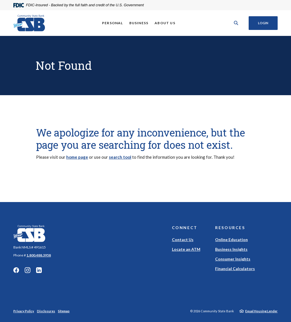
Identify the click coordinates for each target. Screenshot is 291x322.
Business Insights (231, 249)
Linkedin (39, 270)
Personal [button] (112, 23)
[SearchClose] (236, 23)
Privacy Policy (23, 311)
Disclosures (46, 311)
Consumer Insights (232, 258)
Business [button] (139, 23)
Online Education (231, 239)
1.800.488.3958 (38, 255)
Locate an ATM (186, 249)
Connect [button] (185, 227)
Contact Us (183, 239)
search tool (120, 157)
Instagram (27, 270)
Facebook (16, 270)
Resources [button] (230, 227)
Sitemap (64, 311)
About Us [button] (165, 23)
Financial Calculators (235, 268)
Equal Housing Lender (261, 311)
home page (77, 157)
